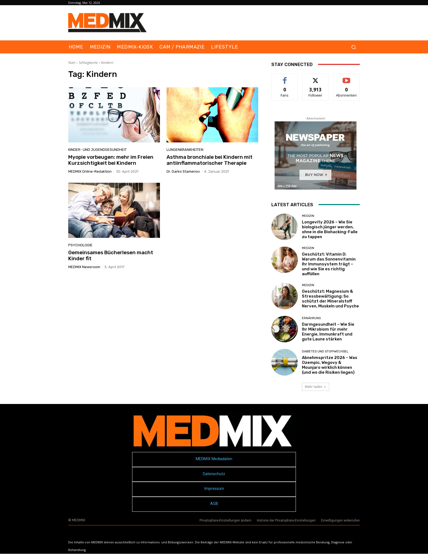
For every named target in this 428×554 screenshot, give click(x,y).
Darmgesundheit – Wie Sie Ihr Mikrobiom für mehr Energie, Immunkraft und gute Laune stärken (328, 332)
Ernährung (311, 318)
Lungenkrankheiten (185, 149)
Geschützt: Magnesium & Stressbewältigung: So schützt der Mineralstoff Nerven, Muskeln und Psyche (330, 299)
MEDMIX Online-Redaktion (90, 171)
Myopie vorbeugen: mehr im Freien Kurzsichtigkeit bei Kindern (110, 160)
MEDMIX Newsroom (84, 267)
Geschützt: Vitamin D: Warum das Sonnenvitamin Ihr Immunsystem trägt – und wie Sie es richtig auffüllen (329, 264)
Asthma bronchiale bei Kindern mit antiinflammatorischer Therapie (209, 160)
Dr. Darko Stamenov (183, 171)
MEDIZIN (308, 215)
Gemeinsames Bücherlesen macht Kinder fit (110, 255)
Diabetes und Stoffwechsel (325, 351)
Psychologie (80, 245)
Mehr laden (315, 386)
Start (71, 62)
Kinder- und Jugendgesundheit (97, 149)
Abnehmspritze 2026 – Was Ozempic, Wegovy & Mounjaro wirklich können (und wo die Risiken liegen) (329, 365)
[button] (353, 47)
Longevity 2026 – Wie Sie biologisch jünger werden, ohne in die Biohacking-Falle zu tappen (330, 229)
